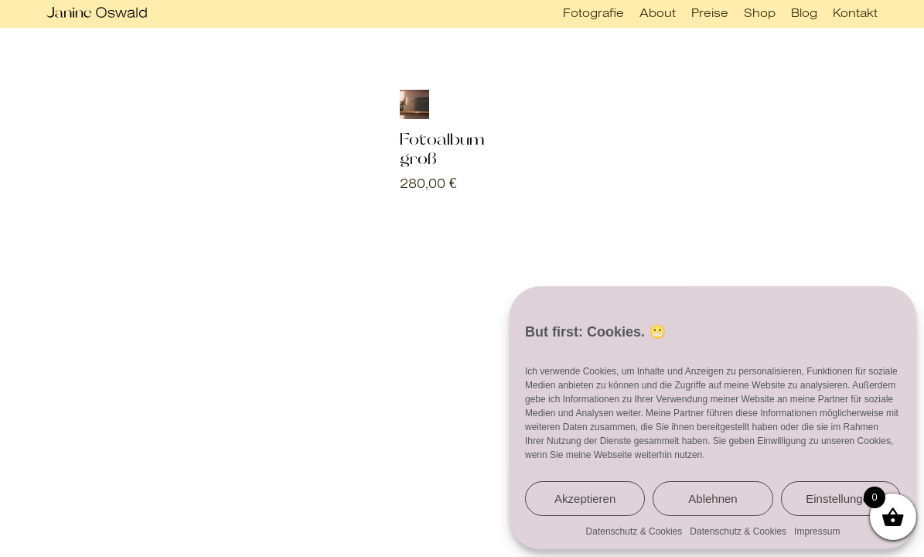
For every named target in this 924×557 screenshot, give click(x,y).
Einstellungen (840, 498)
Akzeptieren (584, 498)
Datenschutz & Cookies (634, 531)
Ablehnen (712, 498)
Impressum (817, 531)
